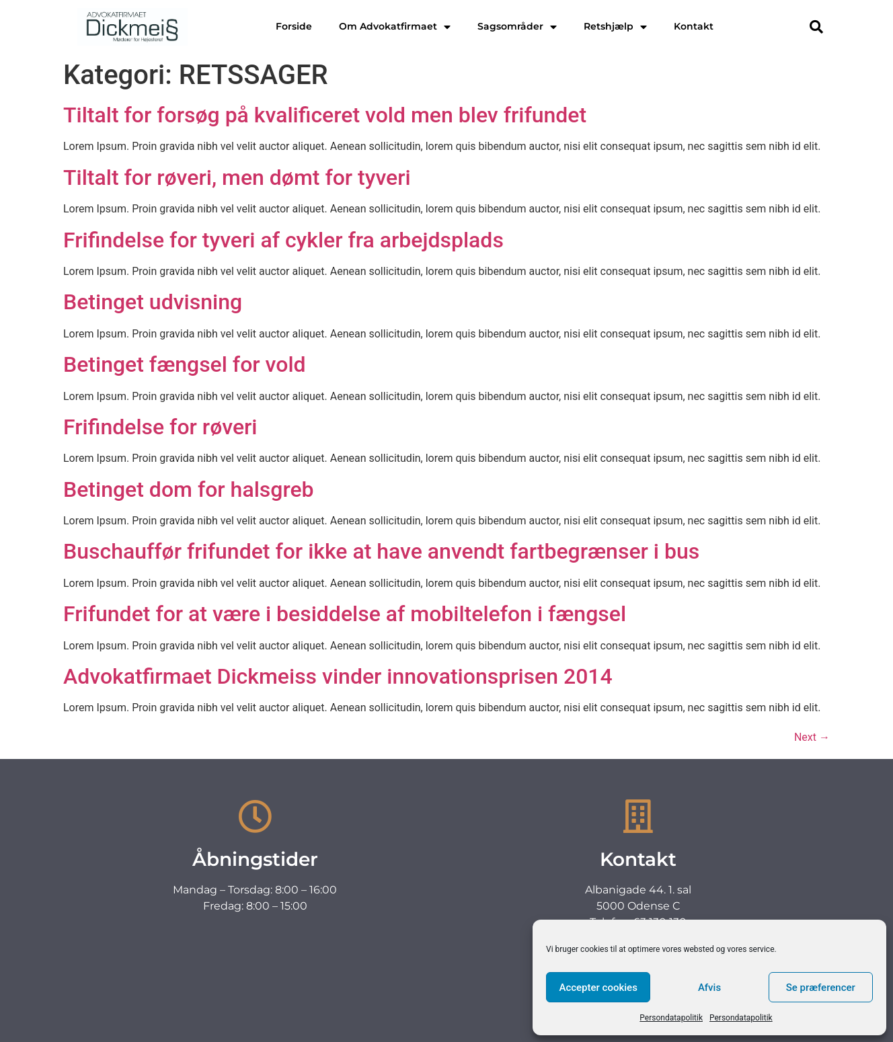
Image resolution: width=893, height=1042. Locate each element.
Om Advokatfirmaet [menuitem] (395, 26)
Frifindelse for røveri (160, 427)
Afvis (709, 987)
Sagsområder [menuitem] (517, 26)
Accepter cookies (598, 987)
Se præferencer (820, 987)
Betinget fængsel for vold (184, 364)
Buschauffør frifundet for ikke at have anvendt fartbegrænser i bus (381, 551)
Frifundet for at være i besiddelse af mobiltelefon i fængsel (344, 614)
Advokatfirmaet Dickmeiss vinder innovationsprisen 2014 (338, 676)
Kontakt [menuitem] (693, 26)
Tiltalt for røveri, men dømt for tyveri (237, 177)
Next (812, 737)
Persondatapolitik (671, 1018)
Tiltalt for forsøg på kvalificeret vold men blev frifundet (324, 115)
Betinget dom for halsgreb (188, 489)
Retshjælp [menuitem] (615, 26)
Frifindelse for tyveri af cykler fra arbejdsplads (283, 240)
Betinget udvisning (152, 302)
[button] (816, 26)
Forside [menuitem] (294, 26)
